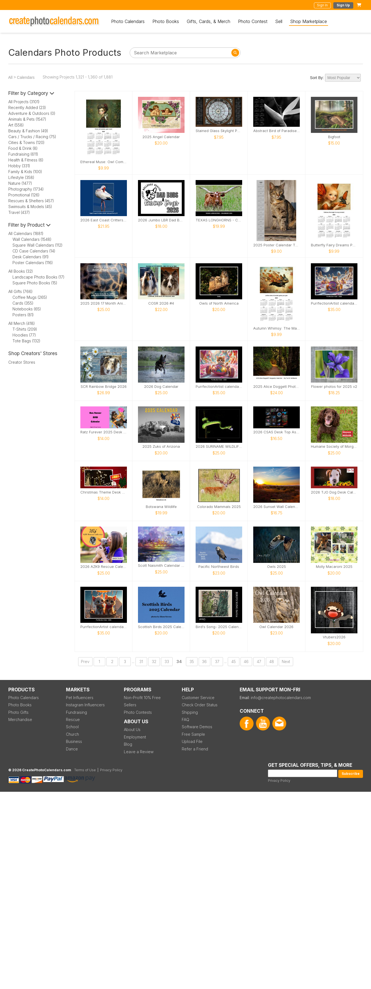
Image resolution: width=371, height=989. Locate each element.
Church (72, 734)
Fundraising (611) (23, 154)
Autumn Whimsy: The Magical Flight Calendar (276, 328)
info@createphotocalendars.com (281, 697)
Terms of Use (85, 770)
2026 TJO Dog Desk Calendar (334, 492)
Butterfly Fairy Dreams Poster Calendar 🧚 (334, 245)
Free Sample (193, 734)
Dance (72, 749)
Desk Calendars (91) (30, 256)
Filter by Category (31, 93)
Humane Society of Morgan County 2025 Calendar (334, 446)
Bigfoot (334, 137)
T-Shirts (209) (24, 329)
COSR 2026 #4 (161, 303)
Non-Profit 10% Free (142, 697)
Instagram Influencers (85, 704)
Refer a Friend (195, 749)
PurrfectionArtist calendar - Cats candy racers (219, 387)
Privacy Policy (279, 780)
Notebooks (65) (26, 309)
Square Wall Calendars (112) (37, 245)
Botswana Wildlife (161, 507)
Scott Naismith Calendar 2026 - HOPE (161, 565)
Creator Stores (21, 362)
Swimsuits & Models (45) (30, 206)
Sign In (322, 5)
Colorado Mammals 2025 (219, 507)
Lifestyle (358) (21, 177)
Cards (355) (23, 303)
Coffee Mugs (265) (29, 297)
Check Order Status (200, 704)
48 (271, 661)
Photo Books (165, 21)
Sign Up (343, 5)
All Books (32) (20, 271)
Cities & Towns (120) (26, 142)
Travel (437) (19, 212)
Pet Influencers (79, 697)
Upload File (192, 741)
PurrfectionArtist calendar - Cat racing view (334, 303)
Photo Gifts (18, 712)
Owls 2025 (276, 567)
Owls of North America (219, 303)
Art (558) (16, 125)
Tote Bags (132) (26, 340)
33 (167, 661)
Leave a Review (138, 751)
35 (192, 661)
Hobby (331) (19, 165)
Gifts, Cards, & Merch (208, 21)
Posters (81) (23, 314)
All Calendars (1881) (26, 233)
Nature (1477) (20, 183)
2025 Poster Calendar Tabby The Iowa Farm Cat (276, 245)
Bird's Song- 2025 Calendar (219, 627)
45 (233, 661)
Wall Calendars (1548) (32, 239)
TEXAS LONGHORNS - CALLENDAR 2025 (219, 220)
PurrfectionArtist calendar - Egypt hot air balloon (103, 627)
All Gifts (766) (20, 291)
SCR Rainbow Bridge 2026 (104, 387)
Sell (278, 21)
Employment (135, 737)
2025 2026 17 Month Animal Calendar (103, 303)
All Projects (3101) (24, 101)
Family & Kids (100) (25, 171)
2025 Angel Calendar (161, 137)
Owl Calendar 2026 (276, 627)
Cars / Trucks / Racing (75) (32, 136)
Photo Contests (138, 712)
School (72, 726)
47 (259, 661)
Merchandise (20, 719)
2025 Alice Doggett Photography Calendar (276, 387)
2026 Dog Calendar (161, 387)
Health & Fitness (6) (26, 160)
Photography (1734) (26, 189)
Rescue (73, 719)
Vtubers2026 (334, 637)
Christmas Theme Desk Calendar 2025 (103, 492)
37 (217, 661)
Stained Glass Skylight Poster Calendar (219, 131)
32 (154, 661)
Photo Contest (252, 21)
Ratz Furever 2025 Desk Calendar (103, 432)
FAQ (185, 719)
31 (141, 661)
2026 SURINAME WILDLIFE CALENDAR (219, 446)
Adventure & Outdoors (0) (31, 113)
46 (246, 661)
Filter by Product (29, 225)
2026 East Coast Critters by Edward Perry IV (103, 220)
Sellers (130, 704)
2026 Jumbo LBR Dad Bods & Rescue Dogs (161, 220)
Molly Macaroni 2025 (334, 567)
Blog (128, 744)
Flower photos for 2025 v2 (334, 387)
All (10, 77)
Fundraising (76, 712)
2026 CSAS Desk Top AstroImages (276, 432)
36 (204, 661)
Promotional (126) (24, 195)
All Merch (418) (21, 323)
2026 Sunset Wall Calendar (276, 507)
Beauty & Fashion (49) (28, 130)
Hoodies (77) (24, 335)
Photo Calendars (128, 21)
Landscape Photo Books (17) (38, 277)
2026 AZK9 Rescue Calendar (103, 567)
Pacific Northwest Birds (218, 567)
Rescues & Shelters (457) (31, 200)
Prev (85, 661)
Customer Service (198, 697)
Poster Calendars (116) (32, 262)
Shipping (190, 712)
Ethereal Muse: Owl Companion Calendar (103, 162)
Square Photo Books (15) (34, 282)
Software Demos (197, 726)
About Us (132, 729)
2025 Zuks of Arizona (161, 446)
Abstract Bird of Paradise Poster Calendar (276, 131)
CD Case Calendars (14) (33, 251)
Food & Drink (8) (23, 148)
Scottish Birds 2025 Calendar (161, 627)
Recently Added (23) (27, 107)
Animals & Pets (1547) (27, 119)
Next (286, 661)
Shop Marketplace (308, 21)
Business (74, 741)
